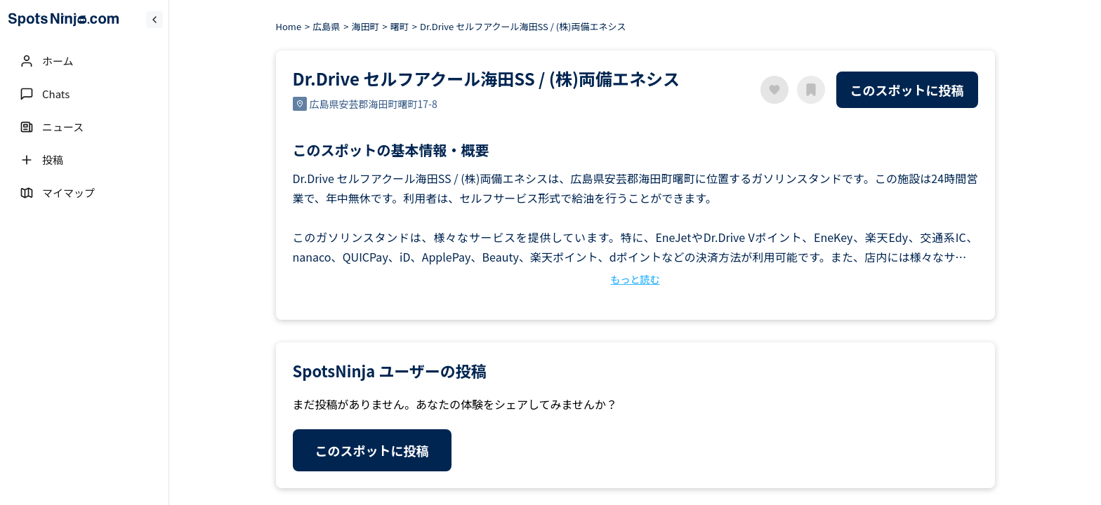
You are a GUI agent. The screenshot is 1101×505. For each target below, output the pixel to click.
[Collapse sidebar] (154, 19)
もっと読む (635, 279)
